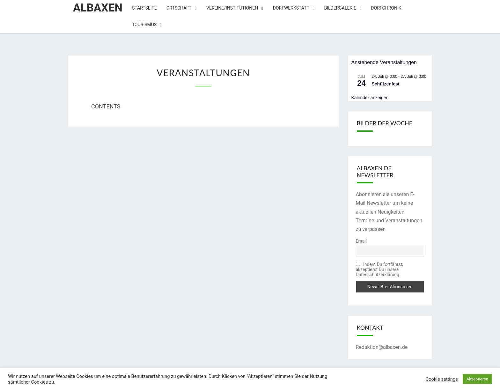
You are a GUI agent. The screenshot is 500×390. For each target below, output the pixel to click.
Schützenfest (386, 83)
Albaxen (97, 7)
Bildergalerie (340, 8)
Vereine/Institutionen (232, 8)
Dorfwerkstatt (291, 8)
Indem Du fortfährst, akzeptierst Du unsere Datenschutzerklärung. (379, 269)
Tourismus (144, 24)
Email (361, 241)
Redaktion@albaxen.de (382, 347)
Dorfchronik (386, 8)
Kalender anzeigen (370, 97)
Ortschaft (179, 8)
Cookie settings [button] (442, 379)
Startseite (144, 8)
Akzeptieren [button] (477, 379)
